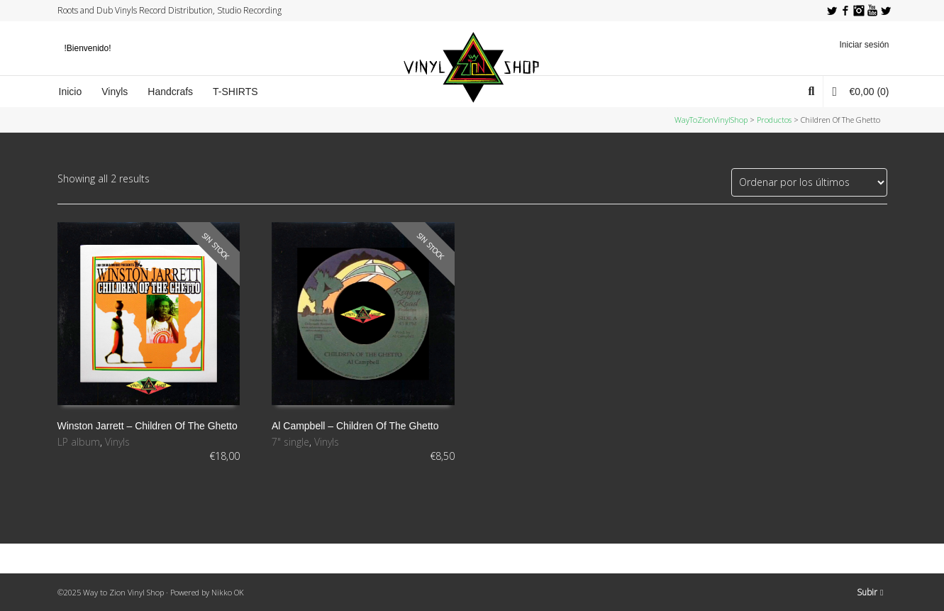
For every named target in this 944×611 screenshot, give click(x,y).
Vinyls (117, 441)
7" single (290, 441)
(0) (860, 91)
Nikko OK (227, 592)
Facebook (845, 10)
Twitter (831, 10)
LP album (78, 441)
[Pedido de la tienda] (809, 182)
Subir (870, 592)
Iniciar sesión (864, 45)
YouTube (872, 10)
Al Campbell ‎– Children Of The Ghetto (355, 425)
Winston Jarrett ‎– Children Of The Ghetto (147, 425)
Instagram (858, 10)
